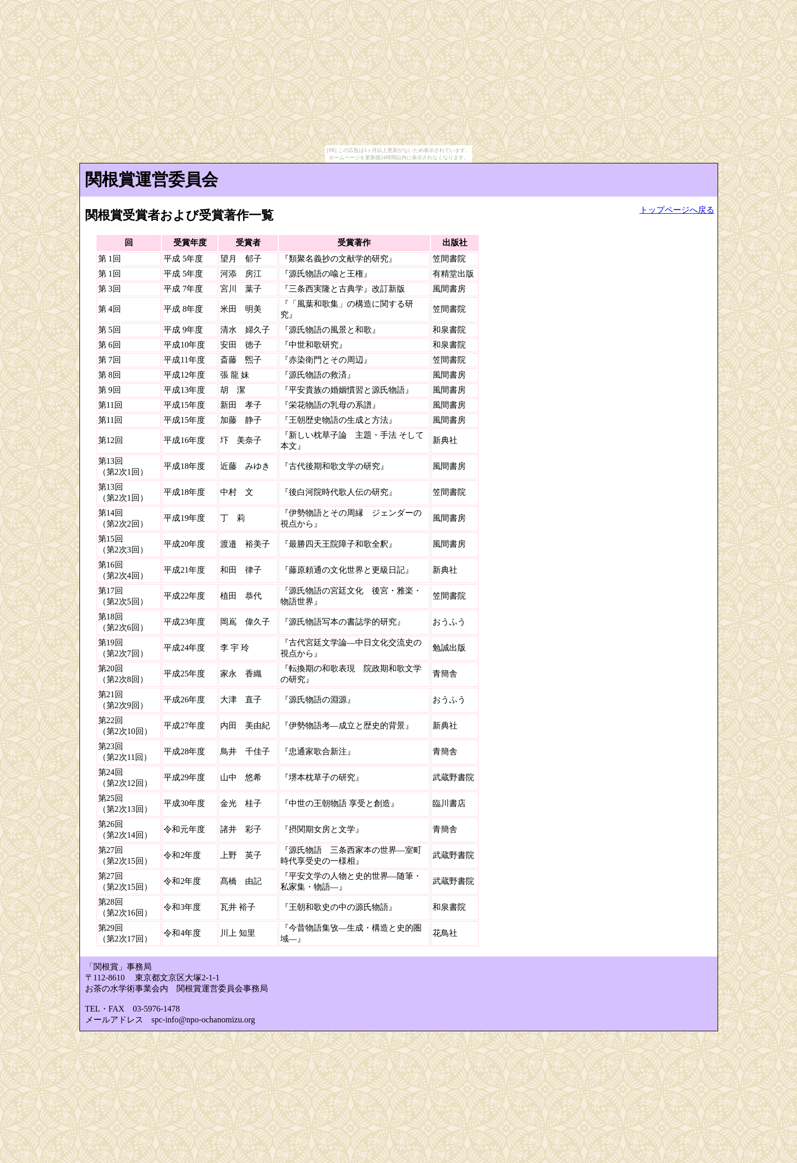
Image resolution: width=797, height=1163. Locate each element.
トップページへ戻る (677, 209)
